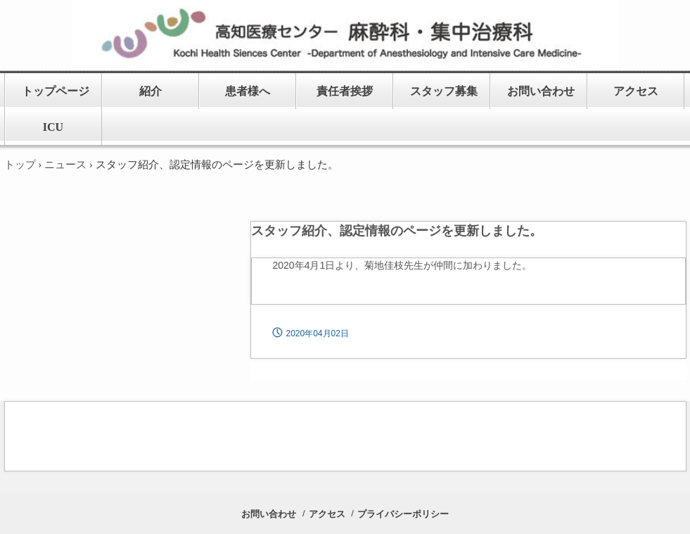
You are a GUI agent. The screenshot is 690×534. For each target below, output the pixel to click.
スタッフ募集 (444, 91)
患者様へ (247, 91)
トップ (20, 164)
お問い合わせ (541, 91)
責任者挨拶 (345, 91)
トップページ (55, 91)
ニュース (65, 164)
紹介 (150, 91)
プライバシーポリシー (403, 514)
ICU (53, 127)
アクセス (635, 91)
